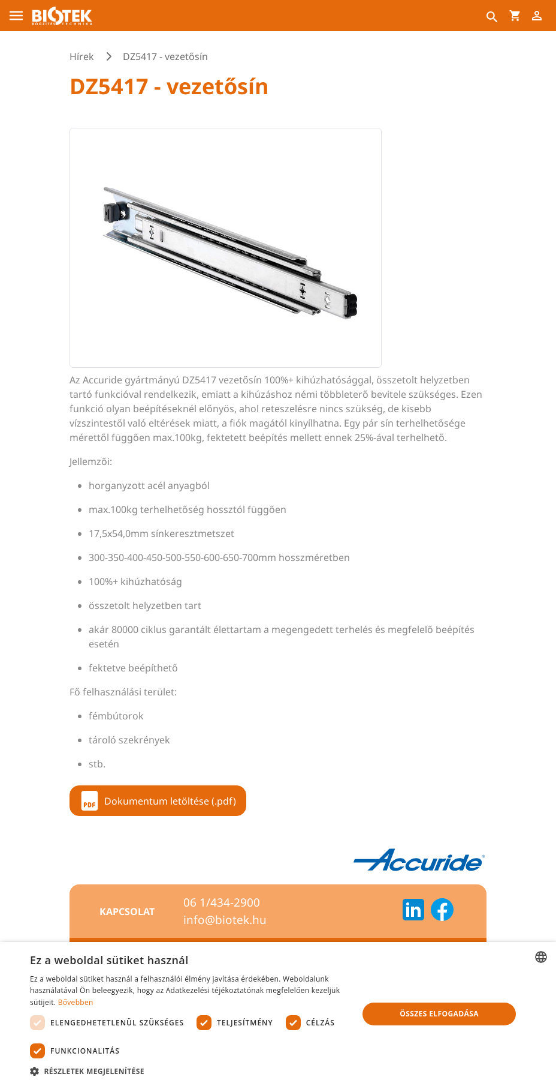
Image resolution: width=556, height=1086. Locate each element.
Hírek (82, 56)
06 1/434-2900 (221, 902)
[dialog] (278, 1014)
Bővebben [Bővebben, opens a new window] (75, 1002)
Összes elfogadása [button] (439, 1014)
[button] (189, 1071)
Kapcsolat (127, 911)
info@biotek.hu (225, 920)
